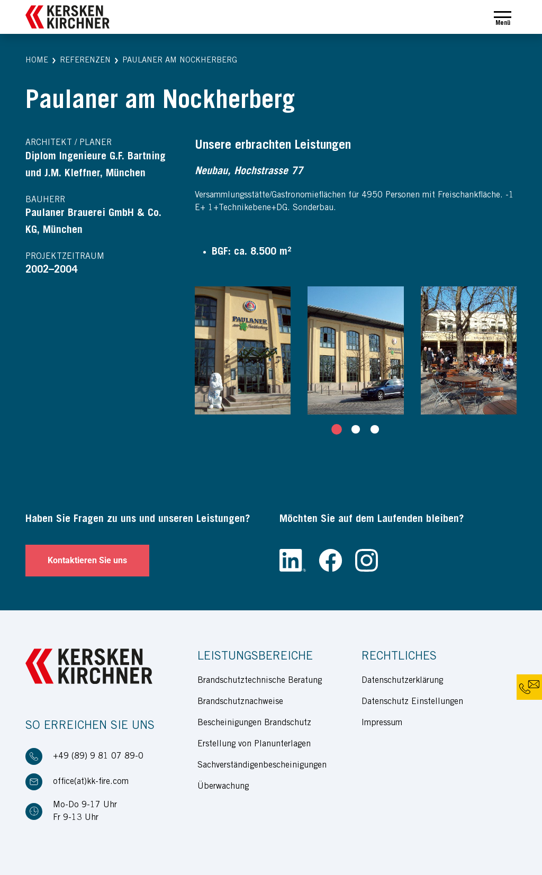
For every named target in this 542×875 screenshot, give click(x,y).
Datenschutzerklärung (402, 680)
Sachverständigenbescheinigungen (262, 765)
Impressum (382, 723)
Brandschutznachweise (240, 702)
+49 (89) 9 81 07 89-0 (98, 756)
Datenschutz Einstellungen (412, 702)
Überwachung (223, 786)
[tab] (336, 429)
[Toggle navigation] (503, 17)
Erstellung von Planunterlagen (254, 744)
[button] (36, 61)
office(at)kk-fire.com (91, 782)
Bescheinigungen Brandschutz (254, 723)
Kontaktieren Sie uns (87, 560)
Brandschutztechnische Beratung (259, 680)
